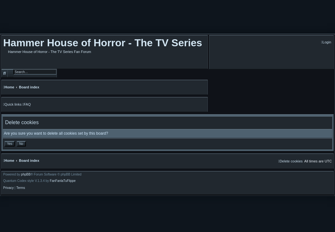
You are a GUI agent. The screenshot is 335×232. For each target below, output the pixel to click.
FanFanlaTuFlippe (63, 181)
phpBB (26, 174)
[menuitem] (326, 42)
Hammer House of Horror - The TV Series (102, 43)
